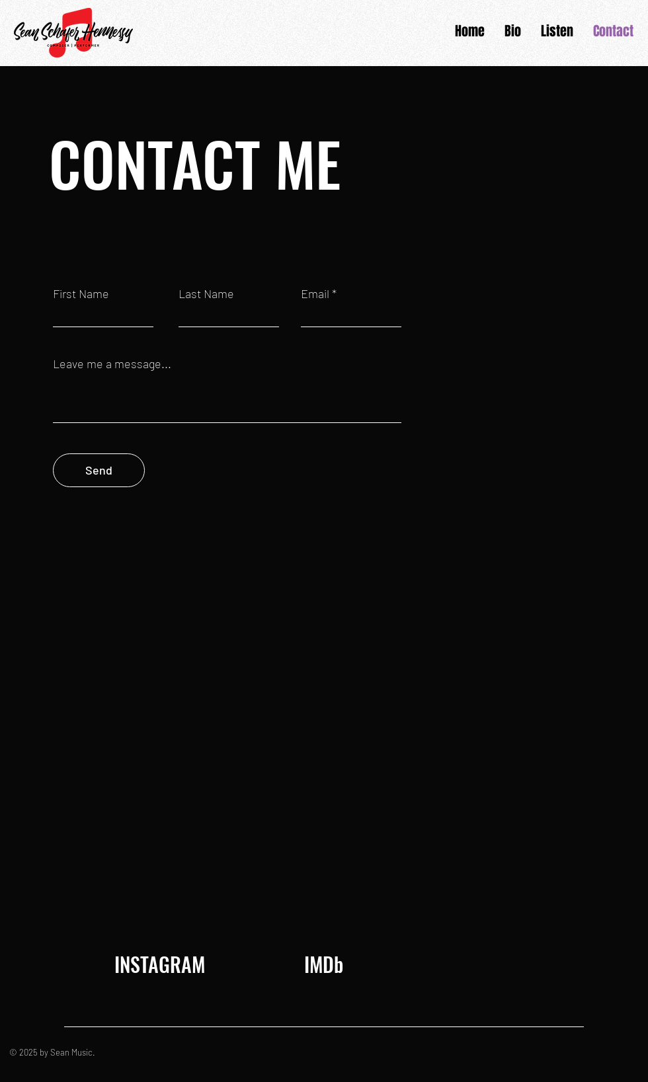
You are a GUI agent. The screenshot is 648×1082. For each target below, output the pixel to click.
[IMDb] (323, 964)
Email (315, 293)
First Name (81, 293)
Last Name (206, 293)
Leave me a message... (112, 363)
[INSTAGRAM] (160, 964)
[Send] (99, 470)
